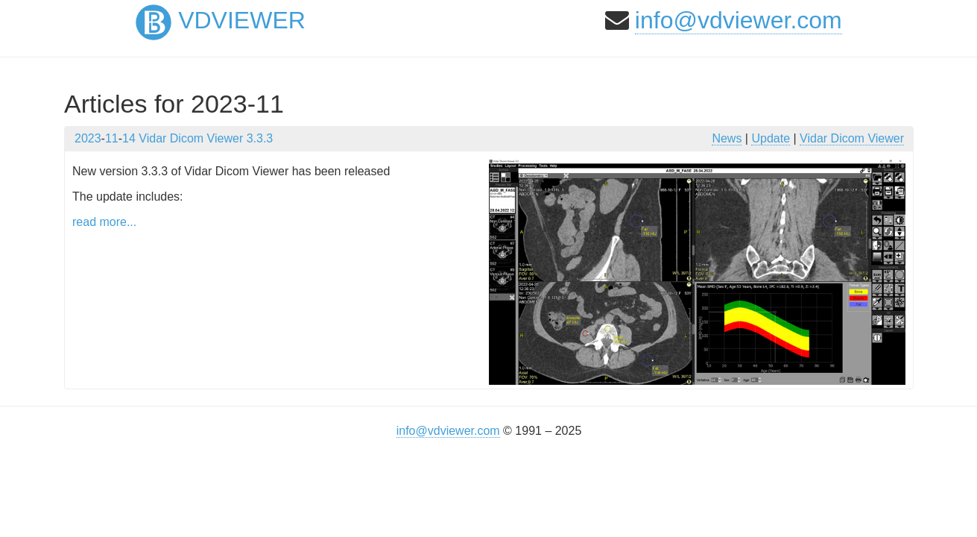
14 (129, 138)
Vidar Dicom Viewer (852, 138)
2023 (88, 138)
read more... (104, 222)
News (727, 138)
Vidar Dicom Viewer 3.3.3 (206, 138)
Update (770, 138)
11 (111, 138)
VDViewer (221, 20)
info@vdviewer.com (738, 20)
